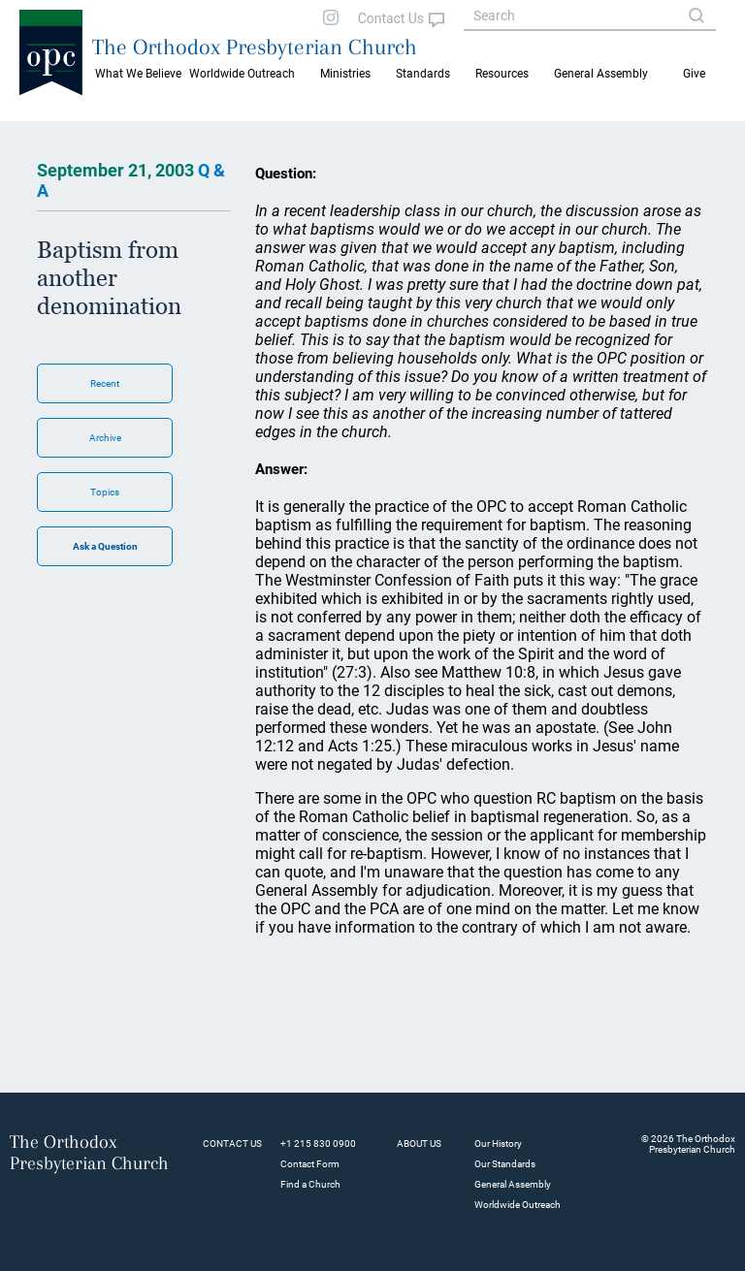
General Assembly (601, 73)
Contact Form (310, 1164)
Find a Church (310, 1184)
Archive (105, 437)
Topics (104, 492)
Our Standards (504, 1164)
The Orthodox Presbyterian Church (254, 46)
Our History (498, 1143)
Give (694, 73)
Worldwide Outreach (517, 1204)
